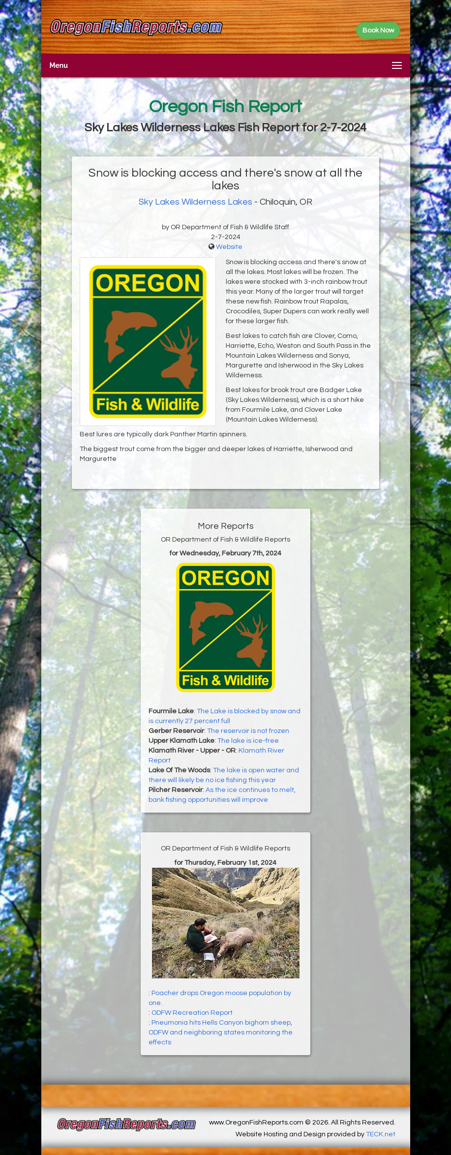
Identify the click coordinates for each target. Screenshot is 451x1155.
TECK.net (380, 1134)
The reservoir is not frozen (248, 731)
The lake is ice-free (248, 740)
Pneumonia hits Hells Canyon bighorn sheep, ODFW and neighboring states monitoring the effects (221, 1032)
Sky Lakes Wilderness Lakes (195, 202)
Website (229, 246)
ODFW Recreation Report (192, 1012)
